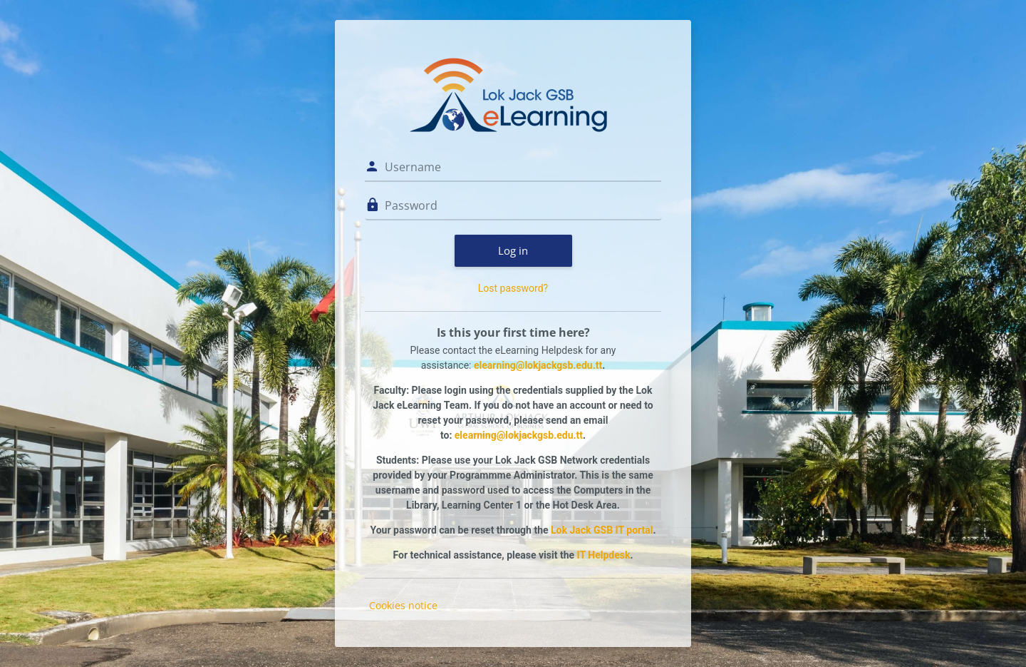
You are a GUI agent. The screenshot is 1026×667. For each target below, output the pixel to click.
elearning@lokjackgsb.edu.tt (538, 365)
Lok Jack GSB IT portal (602, 530)
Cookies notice (403, 605)
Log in (513, 250)
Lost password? (513, 288)
